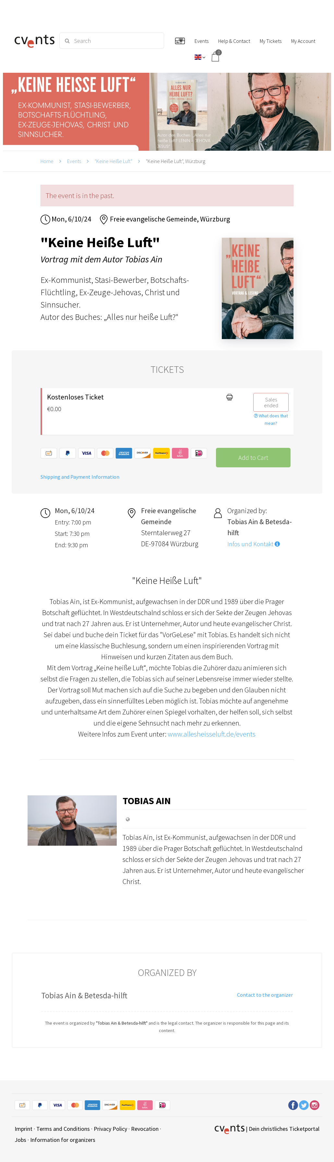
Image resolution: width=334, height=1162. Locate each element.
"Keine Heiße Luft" (113, 161)
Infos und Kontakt (253, 544)
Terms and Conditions (63, 1128)
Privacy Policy (110, 1128)
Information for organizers (62, 1139)
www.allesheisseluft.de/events (212, 734)
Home (47, 161)
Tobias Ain (147, 800)
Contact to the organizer (265, 994)
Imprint (23, 1128)
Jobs (20, 1139)
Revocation (145, 1128)
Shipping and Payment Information (80, 477)
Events (74, 161)
